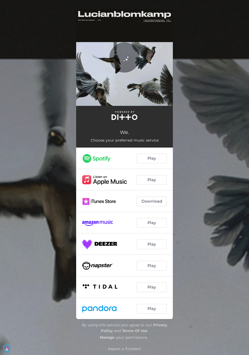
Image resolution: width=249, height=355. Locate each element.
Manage (107, 337)
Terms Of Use (134, 330)
